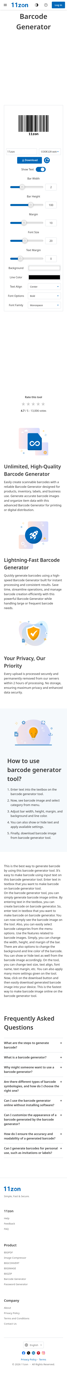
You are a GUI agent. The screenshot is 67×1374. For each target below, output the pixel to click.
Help (6, 1218)
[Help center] (46, 5)
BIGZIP (8, 1273)
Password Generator (16, 1284)
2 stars (28, 404)
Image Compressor (15, 1257)
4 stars (38, 404)
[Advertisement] (33, 67)
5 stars (43, 404)
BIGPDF (8, 1252)
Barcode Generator (15, 1279)
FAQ (6, 1228)
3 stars (33, 404)
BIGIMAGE (10, 1268)
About (7, 1307)
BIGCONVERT (11, 1263)
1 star (23, 404)
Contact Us (10, 1323)
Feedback (9, 1223)
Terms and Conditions (16, 1318)
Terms (42, 1359)
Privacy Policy (12, 1313)
